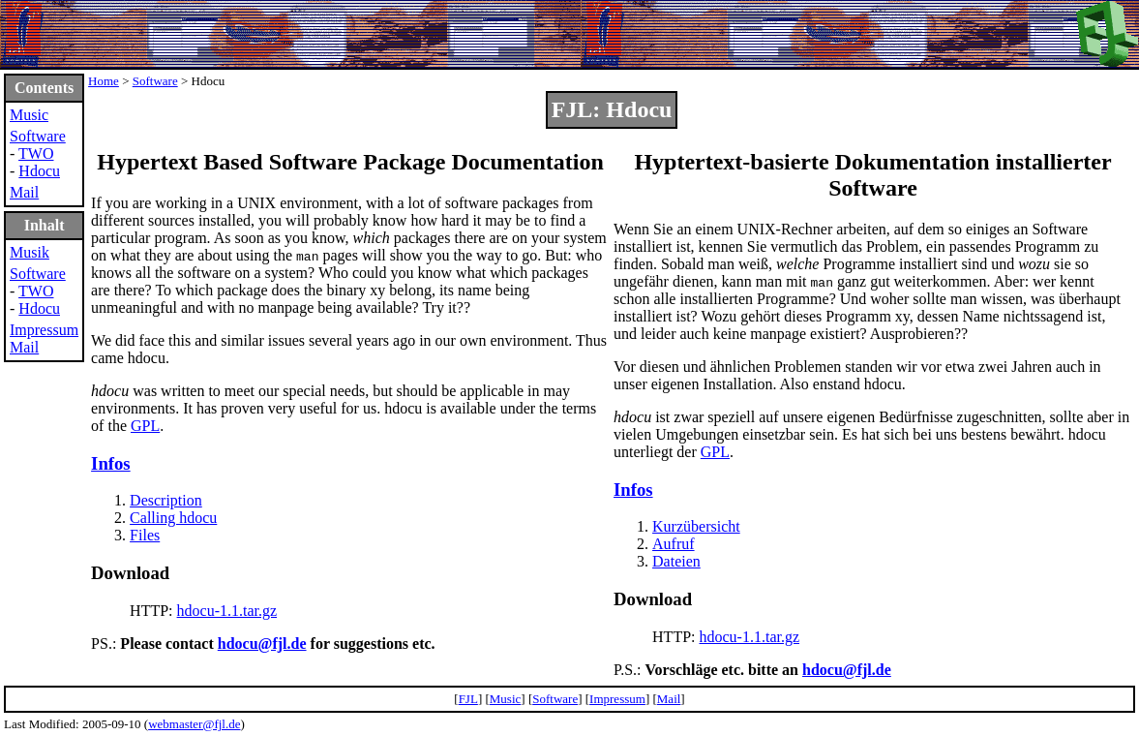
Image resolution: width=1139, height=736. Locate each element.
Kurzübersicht (696, 526)
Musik (29, 252)
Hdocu (39, 171)
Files (145, 535)
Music (29, 115)
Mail (24, 192)
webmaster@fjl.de (194, 724)
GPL (145, 425)
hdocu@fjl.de (262, 643)
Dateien (676, 561)
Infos (111, 463)
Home (103, 81)
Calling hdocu (173, 517)
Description (166, 500)
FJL (468, 698)
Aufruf (673, 544)
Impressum (44, 330)
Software (38, 136)
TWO (35, 153)
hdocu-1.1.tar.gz (227, 610)
